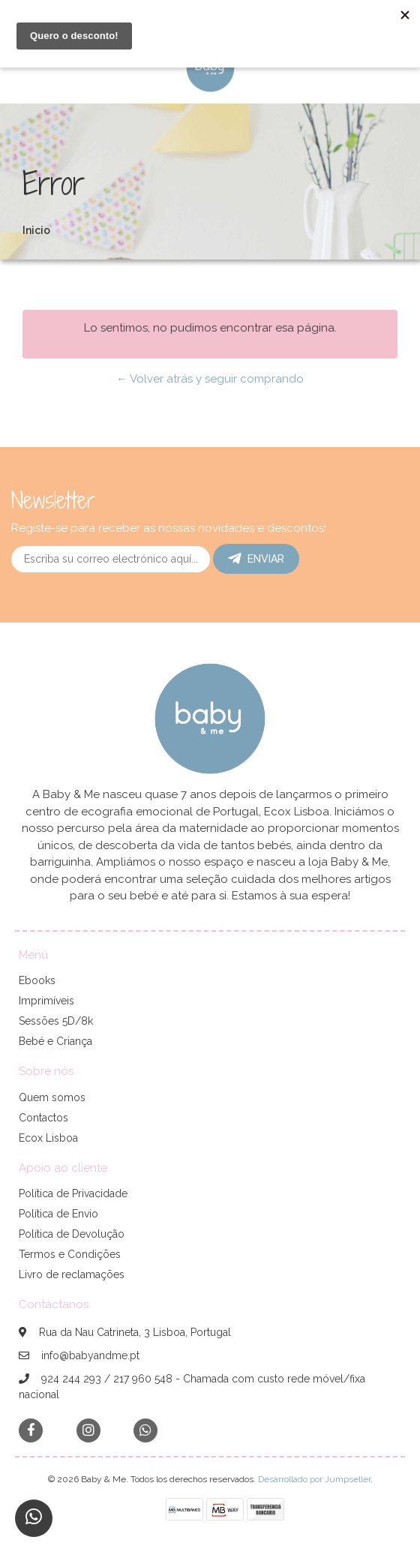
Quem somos (52, 1097)
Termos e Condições (70, 1254)
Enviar (256, 558)
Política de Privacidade (73, 1193)
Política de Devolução (71, 1234)
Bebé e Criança (55, 1041)
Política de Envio (58, 1214)
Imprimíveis (46, 1001)
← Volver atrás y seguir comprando (210, 379)
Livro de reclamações (71, 1274)
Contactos (43, 1118)
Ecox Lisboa (48, 1138)
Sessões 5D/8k (56, 1021)
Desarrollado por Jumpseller (314, 1479)
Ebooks (37, 980)
